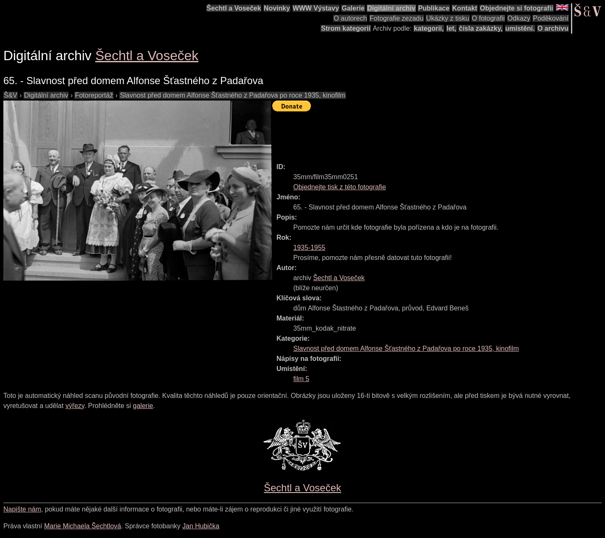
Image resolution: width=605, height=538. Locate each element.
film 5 (301, 378)
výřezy (75, 405)
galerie (143, 405)
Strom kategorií (345, 28)
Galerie (353, 8)
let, (451, 28)
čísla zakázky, (480, 28)
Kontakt (464, 8)
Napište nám (22, 509)
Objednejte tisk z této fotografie (339, 187)
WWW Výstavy (316, 8)
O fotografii (488, 18)
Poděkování (550, 18)
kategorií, (429, 28)
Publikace (434, 8)
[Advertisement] (425, 133)
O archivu (552, 28)
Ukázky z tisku (447, 18)
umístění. (520, 28)
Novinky (277, 8)
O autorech (350, 18)
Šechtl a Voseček (234, 8)
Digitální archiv (391, 8)
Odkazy (519, 18)
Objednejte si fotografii (516, 8)
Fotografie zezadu (397, 18)
